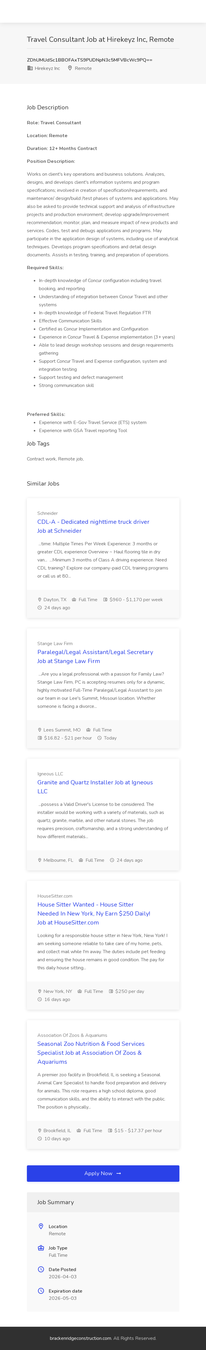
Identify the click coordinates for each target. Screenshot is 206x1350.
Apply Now (103, 1173)
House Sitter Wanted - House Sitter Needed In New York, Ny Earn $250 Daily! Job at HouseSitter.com (93, 914)
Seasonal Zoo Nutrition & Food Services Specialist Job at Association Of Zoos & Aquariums (91, 1053)
